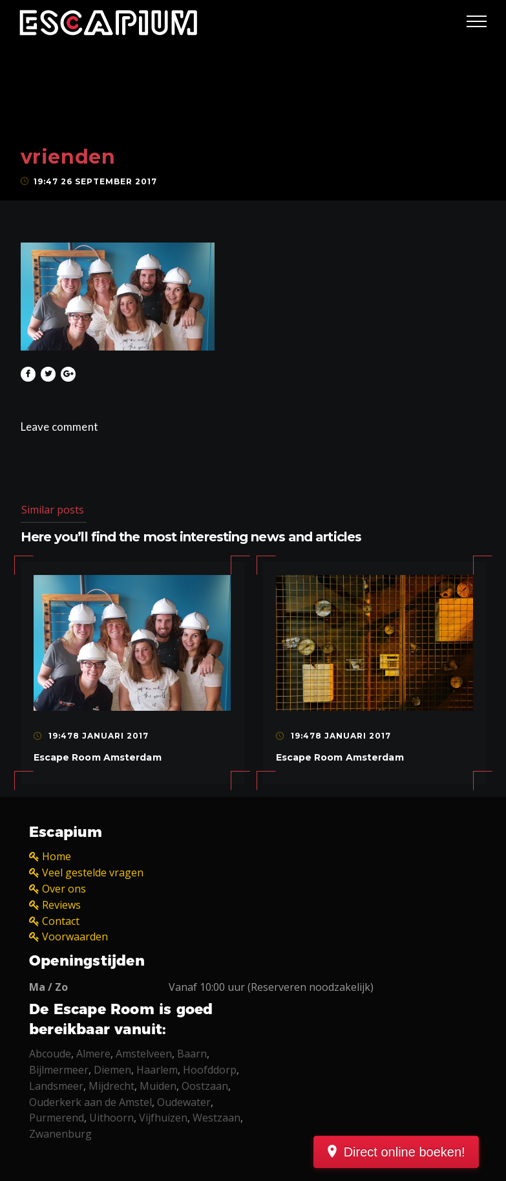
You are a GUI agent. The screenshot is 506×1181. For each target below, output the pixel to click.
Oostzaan (205, 1086)
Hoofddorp (210, 1070)
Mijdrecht (111, 1086)
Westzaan (216, 1118)
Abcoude (50, 1053)
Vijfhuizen (163, 1118)
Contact (60, 921)
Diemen (112, 1070)
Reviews (61, 905)
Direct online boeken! (419, 1152)
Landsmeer (56, 1086)
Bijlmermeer (59, 1070)
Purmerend (56, 1118)
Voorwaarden (75, 936)
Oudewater (184, 1102)
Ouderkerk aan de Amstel (90, 1102)
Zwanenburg (60, 1134)
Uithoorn (111, 1118)
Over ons (64, 889)
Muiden (158, 1086)
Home (56, 856)
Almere (93, 1053)
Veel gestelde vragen (92, 872)
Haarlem (157, 1070)
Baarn (192, 1053)
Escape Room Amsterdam (98, 757)
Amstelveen (144, 1053)
